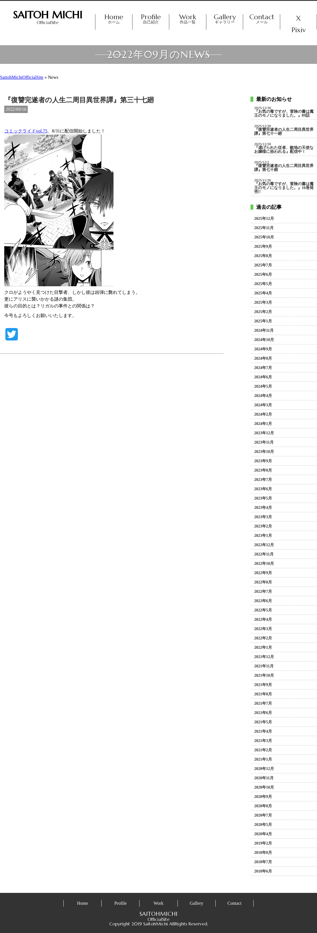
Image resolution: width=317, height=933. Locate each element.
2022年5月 (263, 610)
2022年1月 (263, 648)
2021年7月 (263, 704)
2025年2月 (263, 312)
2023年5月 (263, 498)
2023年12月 (264, 433)
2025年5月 (263, 284)
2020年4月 (263, 834)
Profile (150, 19)
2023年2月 (263, 526)
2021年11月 (264, 666)
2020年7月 (263, 815)
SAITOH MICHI (47, 14)
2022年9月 (263, 573)
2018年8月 (263, 853)
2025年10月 (264, 237)
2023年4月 (263, 508)
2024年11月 (264, 331)
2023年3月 (263, 517)
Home (113, 19)
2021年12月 (264, 657)
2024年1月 (263, 424)
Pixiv (298, 30)
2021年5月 (263, 722)
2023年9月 (263, 461)
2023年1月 (263, 536)
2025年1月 (263, 321)
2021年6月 (263, 713)
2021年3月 (263, 741)
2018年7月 (263, 862)
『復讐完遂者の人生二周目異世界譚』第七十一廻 (284, 132)
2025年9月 (263, 247)
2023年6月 (263, 489)
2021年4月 (263, 732)
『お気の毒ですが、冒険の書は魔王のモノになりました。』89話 (284, 114)
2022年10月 (264, 564)
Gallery (225, 19)
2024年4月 (263, 396)
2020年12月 (264, 769)
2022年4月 (263, 620)
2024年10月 (264, 340)
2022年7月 (263, 592)
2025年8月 (263, 256)
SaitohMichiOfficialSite (21, 77)
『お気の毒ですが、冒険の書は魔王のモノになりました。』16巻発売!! (284, 188)
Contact (261, 19)
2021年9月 (263, 685)
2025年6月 (263, 275)
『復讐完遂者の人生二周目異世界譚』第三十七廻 (79, 100)
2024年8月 (263, 359)
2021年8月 (263, 694)
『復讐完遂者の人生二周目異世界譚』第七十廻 (284, 168)
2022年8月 (263, 582)
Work (187, 19)
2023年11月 (264, 442)
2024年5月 (263, 387)
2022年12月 (264, 545)
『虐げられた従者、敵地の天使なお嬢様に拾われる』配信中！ (284, 150)
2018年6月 (263, 871)
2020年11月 (264, 778)
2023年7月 (263, 480)
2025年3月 (263, 303)
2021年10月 (264, 676)
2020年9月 (263, 797)
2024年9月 (263, 349)
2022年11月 (264, 554)
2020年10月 (264, 787)
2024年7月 (263, 368)
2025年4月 (263, 293)
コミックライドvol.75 (25, 131)
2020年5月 (263, 825)
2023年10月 (264, 452)
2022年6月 (263, 601)
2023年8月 (263, 470)
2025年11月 (264, 228)
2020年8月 (263, 806)
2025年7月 (263, 265)
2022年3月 (263, 629)
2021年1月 (263, 759)
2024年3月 (263, 405)
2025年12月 (264, 219)
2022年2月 (263, 638)
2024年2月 (263, 414)
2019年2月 (263, 843)
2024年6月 (263, 377)
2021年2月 (263, 750)
